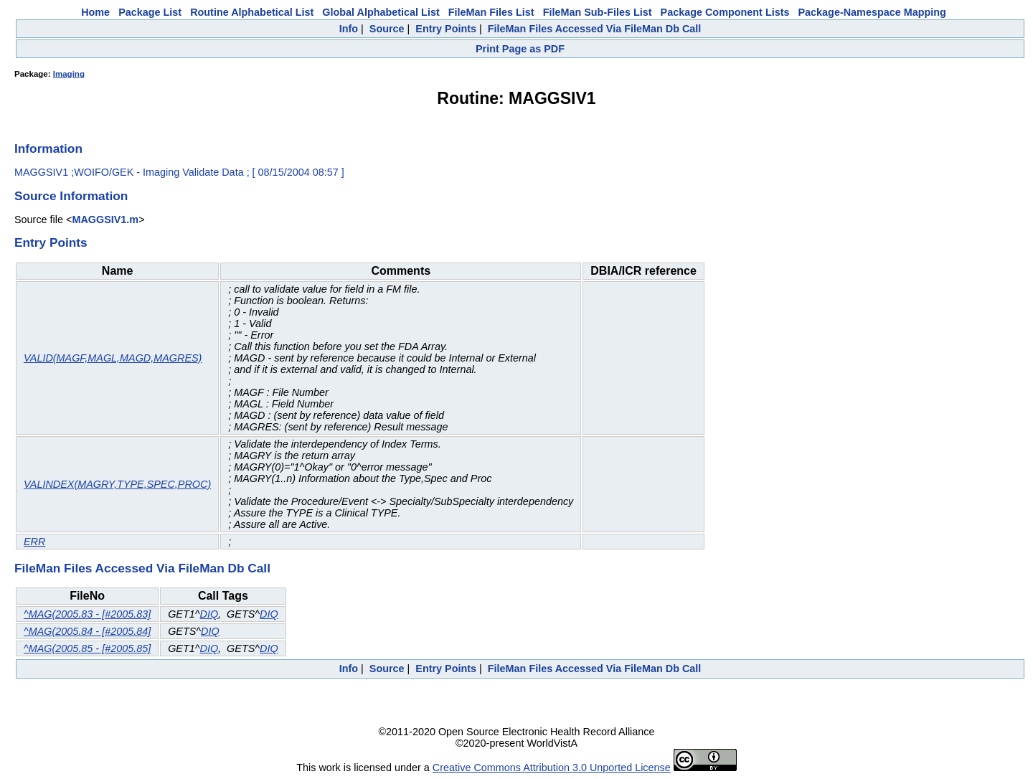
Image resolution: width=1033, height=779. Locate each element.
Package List (149, 12)
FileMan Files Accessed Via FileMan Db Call (595, 28)
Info (348, 28)
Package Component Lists (725, 12)
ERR (34, 541)
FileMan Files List (491, 12)
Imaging (69, 74)
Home (95, 12)
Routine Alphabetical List (251, 12)
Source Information (71, 196)
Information (48, 148)
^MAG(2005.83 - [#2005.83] (87, 614)
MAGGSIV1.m (105, 219)
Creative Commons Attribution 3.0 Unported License (552, 767)
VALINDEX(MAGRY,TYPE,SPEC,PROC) (117, 484)
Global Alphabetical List (380, 12)
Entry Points (445, 28)
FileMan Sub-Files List (597, 12)
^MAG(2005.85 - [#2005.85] (87, 648)
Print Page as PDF (520, 49)
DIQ (209, 614)
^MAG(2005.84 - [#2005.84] (87, 631)
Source (387, 28)
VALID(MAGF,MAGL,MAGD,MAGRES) (113, 358)
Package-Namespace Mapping (872, 12)
